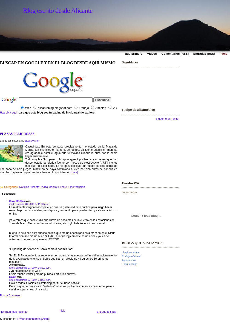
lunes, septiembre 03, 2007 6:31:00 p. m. (30, 280)
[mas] (74, 172)
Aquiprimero (128, 260)
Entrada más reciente (14, 311)
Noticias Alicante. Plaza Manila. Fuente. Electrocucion (52, 187)
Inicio (62, 310)
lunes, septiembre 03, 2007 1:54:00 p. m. (30, 268)
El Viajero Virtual (131, 256)
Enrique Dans (129, 264)
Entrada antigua (106, 311)
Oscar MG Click (17, 201)
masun (12, 276)
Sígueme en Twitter (167, 118)
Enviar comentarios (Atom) (33, 319)
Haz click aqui (8, 112)
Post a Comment (10, 295)
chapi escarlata (130, 252)
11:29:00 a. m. (32, 140)
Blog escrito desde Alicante (57, 10)
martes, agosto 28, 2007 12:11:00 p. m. (29, 204)
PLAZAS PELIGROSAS (17, 134)
